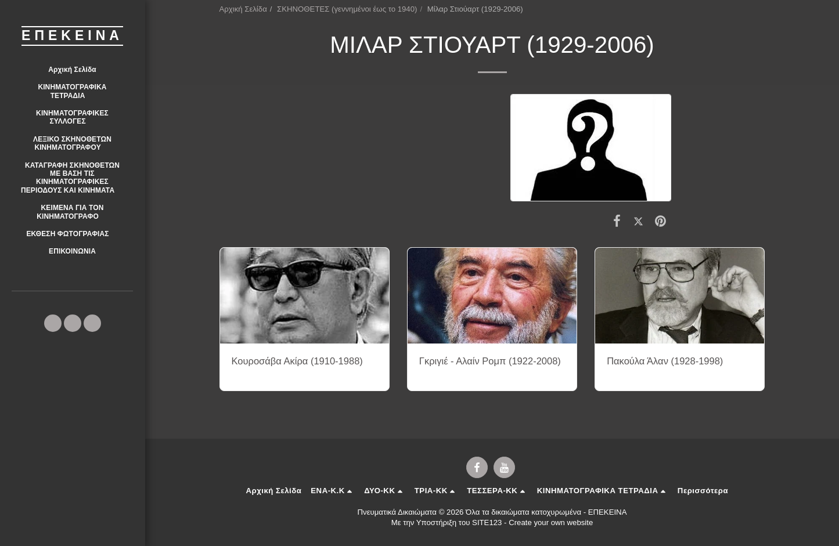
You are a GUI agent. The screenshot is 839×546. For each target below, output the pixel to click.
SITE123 (487, 522)
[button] (72, 91)
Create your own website (551, 522)
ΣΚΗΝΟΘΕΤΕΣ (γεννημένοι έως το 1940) (347, 9)
